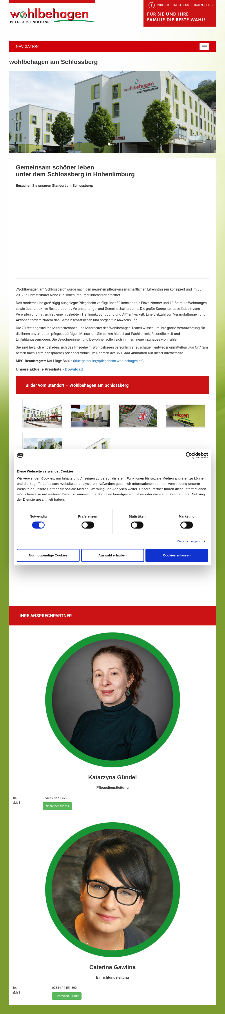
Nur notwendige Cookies (48, 555)
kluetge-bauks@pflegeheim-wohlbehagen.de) (109, 361)
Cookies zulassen (177, 555)
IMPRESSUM (181, 5)
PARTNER (163, 5)
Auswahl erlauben (112, 555)
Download (74, 369)
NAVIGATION (27, 46)
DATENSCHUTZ (204, 5)
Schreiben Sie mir (57, 806)
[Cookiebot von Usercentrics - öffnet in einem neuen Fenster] (189, 455)
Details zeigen (188, 541)
